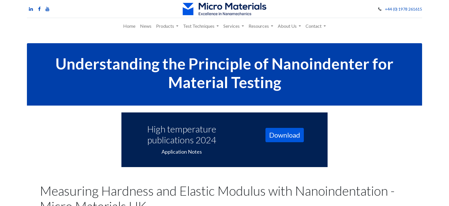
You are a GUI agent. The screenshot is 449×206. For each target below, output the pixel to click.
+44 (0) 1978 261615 (403, 9)
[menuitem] (129, 26)
